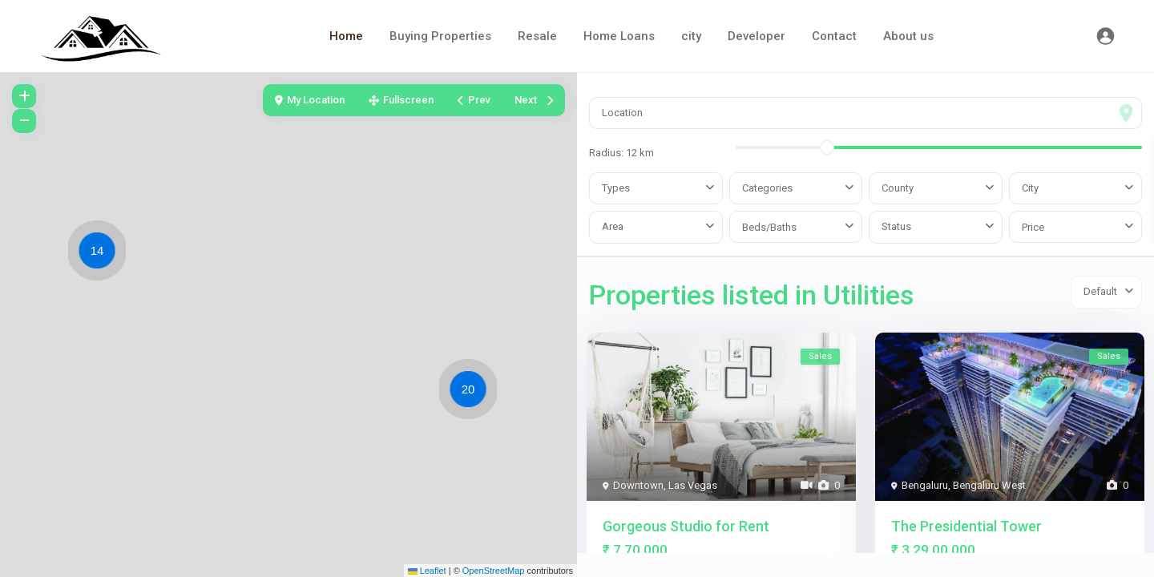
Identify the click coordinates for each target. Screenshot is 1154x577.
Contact (834, 36)
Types (616, 188)
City (1030, 188)
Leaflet (427, 570)
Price (1033, 227)
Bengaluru (925, 485)
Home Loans (619, 36)
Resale (537, 36)
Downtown (638, 485)
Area (612, 226)
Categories (767, 188)
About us (908, 36)
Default (1100, 291)
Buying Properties (440, 36)
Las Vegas (692, 485)
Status (896, 226)
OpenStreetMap (493, 570)
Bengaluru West (989, 485)
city (691, 36)
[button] (101, 253)
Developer (756, 36)
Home (346, 36)
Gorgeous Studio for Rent (686, 526)
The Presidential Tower (966, 526)
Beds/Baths (769, 227)
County (898, 188)
